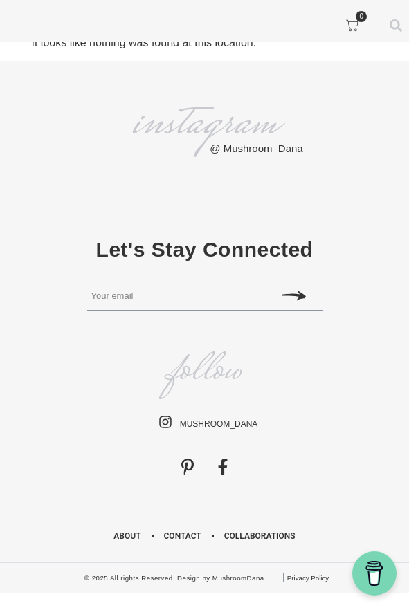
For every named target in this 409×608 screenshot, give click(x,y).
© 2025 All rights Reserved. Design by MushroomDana (174, 578)
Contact (182, 536)
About (126, 536)
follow (204, 371)
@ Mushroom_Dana (256, 148)
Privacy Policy (308, 578)
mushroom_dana (219, 424)
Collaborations (260, 536)
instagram (204, 125)
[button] (26, 23)
